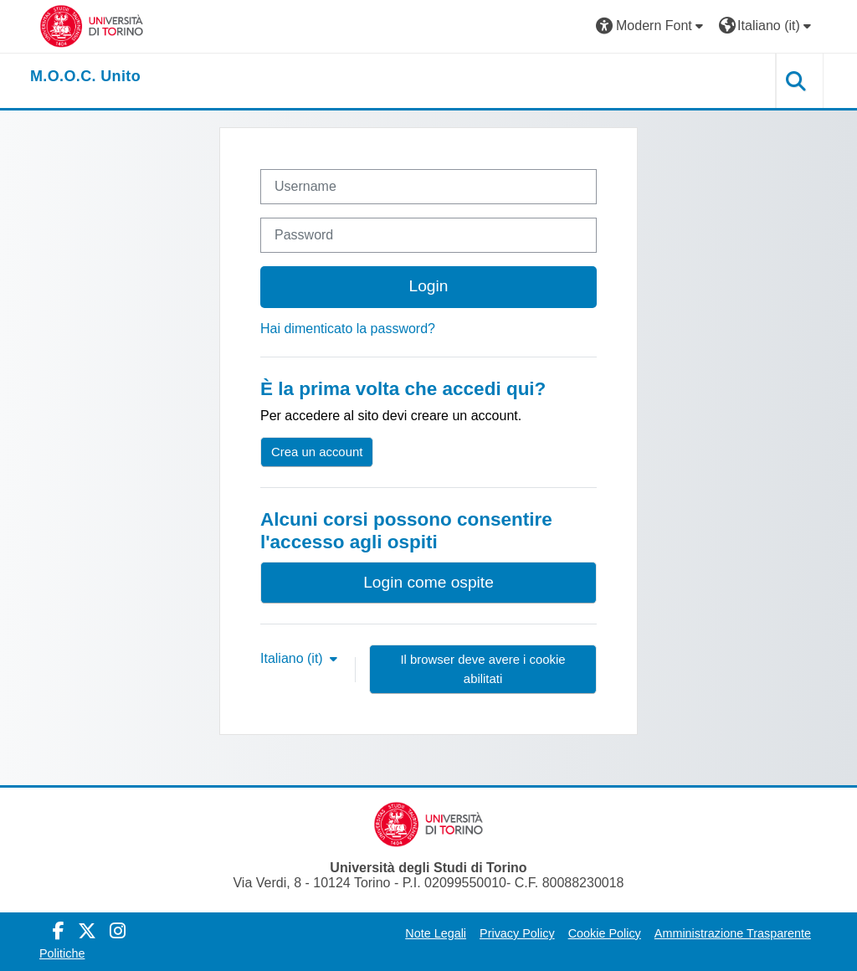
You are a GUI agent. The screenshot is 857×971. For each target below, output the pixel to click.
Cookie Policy (604, 933)
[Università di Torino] (91, 25)
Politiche (62, 953)
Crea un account (316, 451)
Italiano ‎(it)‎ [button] (293, 658)
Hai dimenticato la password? (347, 328)
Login (429, 286)
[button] (651, 26)
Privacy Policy (517, 933)
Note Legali (435, 933)
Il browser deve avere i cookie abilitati (482, 668)
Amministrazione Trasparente (732, 933)
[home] (85, 77)
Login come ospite (428, 582)
